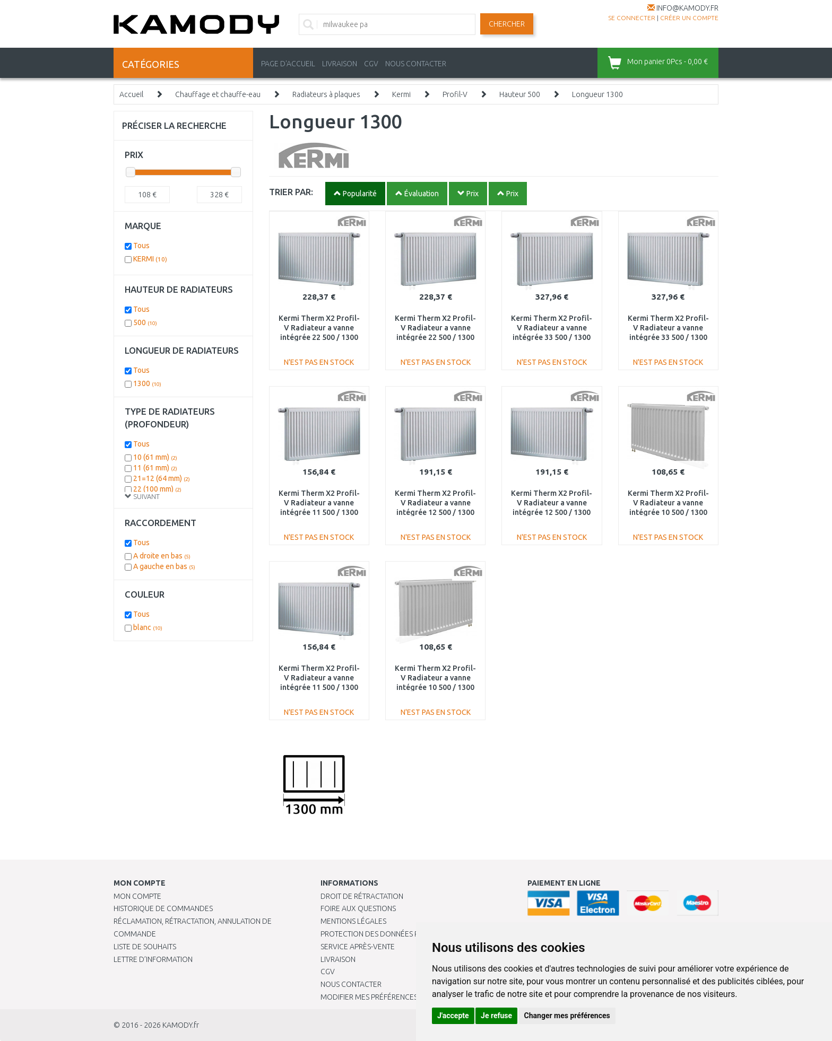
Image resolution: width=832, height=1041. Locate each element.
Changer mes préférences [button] (567, 1015)
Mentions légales (353, 921)
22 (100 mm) (157, 489)
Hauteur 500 (519, 94)
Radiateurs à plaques (326, 94)
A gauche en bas (164, 566)
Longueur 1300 (597, 94)
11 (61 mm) (155, 467)
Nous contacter (351, 984)
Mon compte (137, 896)
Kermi (401, 94)
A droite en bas (161, 556)
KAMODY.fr (180, 1025)
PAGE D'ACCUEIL (288, 63)
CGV (371, 63)
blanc (147, 627)
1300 (147, 383)
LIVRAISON (339, 63)
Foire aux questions (358, 908)
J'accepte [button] (453, 1015)
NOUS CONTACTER (415, 63)
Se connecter (631, 17)
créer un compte (689, 17)
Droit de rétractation (361, 896)
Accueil (131, 94)
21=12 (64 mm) (161, 478)
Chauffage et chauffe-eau (218, 94)
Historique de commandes (163, 908)
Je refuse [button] (496, 1015)
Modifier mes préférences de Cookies (390, 997)
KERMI (150, 259)
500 (145, 322)
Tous (141, 245)
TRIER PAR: (291, 192)
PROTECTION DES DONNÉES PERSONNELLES (393, 934)
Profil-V (455, 94)
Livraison (338, 959)
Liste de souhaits (145, 946)
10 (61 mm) (155, 457)
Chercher (507, 24)
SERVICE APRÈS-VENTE (357, 946)
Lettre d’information (153, 959)
